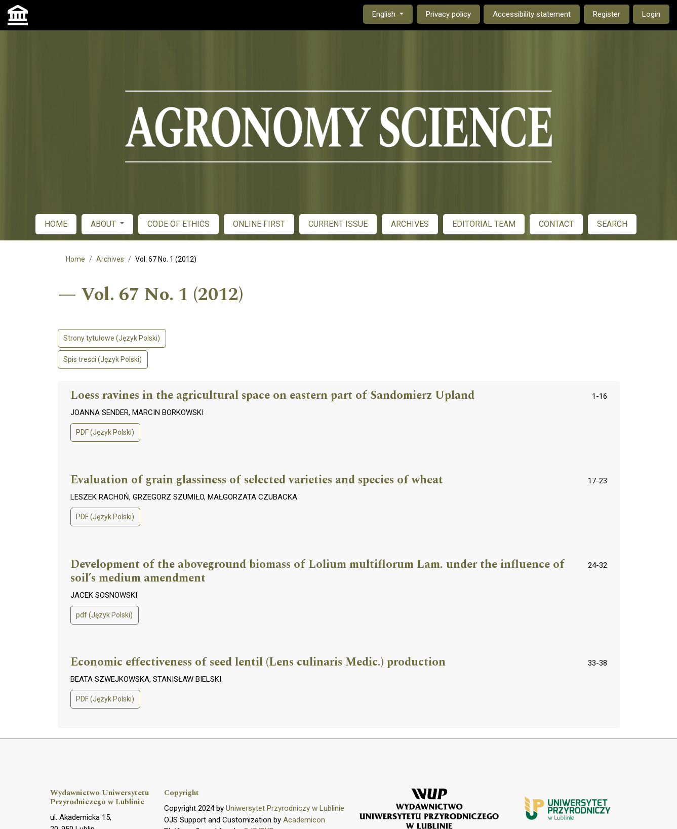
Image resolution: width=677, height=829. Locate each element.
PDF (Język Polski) (105, 432)
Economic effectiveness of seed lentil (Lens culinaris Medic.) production (258, 662)
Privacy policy (448, 14)
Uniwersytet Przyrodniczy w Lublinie (285, 808)
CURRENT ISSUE (338, 224)
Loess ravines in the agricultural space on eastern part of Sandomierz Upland (272, 396)
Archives (110, 259)
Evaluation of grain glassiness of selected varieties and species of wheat (256, 480)
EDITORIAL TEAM (483, 224)
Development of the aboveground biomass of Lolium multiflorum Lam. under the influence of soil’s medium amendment (317, 572)
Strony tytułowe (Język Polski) (111, 338)
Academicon (304, 819)
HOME (56, 224)
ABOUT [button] (104, 224)
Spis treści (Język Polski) (102, 359)
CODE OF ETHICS (178, 224)
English (392, 13)
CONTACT (556, 224)
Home (75, 259)
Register (606, 14)
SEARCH (612, 224)
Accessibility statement (532, 14)
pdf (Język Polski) (104, 615)
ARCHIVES (410, 224)
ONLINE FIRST (259, 224)
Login (651, 14)
